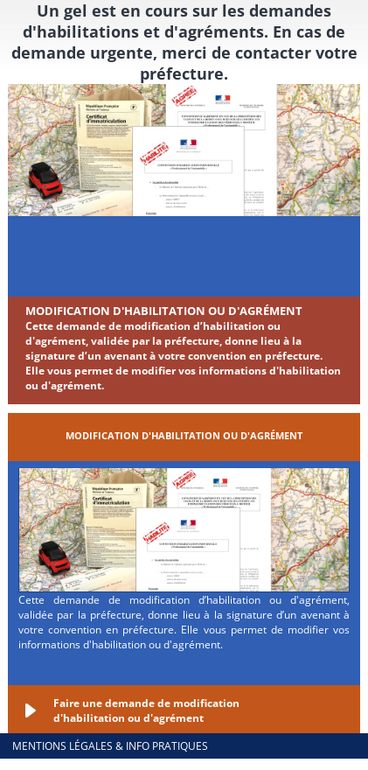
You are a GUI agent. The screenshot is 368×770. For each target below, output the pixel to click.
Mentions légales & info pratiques (110, 745)
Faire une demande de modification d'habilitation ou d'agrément (146, 710)
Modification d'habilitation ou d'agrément (163, 310)
